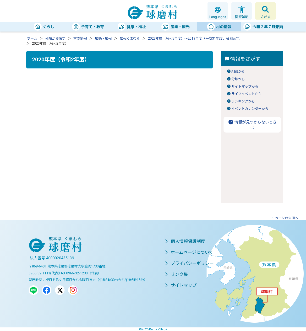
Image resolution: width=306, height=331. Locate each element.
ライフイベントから (246, 94)
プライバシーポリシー (189, 263)
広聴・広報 (103, 39)
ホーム (32, 39)
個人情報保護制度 (185, 241)
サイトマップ (181, 285)
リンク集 (176, 274)
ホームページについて (189, 252)
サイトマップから (244, 87)
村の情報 (80, 39)
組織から (238, 71)
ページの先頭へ (286, 218)
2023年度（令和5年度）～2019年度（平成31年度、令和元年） (195, 39)
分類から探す (55, 39)
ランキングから (243, 101)
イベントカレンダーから (249, 109)
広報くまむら (130, 39)
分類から (238, 79)
